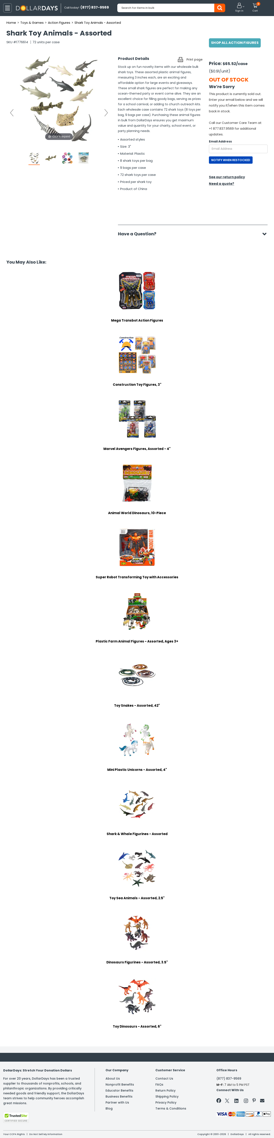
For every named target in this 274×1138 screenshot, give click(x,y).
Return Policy (165, 1090)
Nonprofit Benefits (120, 1084)
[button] (239, 8)
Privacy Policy (165, 1102)
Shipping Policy (167, 1096)
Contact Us (164, 1078)
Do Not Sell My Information (45, 1134)
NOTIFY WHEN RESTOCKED (230, 160)
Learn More (235, 1129)
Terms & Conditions (170, 1108)
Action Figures (59, 22)
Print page (194, 59)
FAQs (159, 1084)
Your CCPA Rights (14, 1134)
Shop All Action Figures (235, 42)
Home (11, 22)
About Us (113, 1078)
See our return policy (227, 177)
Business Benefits (119, 1096)
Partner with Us (117, 1102)
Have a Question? (139, 234)
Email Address (220, 141)
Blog (109, 1108)
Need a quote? (221, 183)
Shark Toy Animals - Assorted (97, 22)
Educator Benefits (119, 1090)
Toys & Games (32, 22)
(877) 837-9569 (228, 1078)
